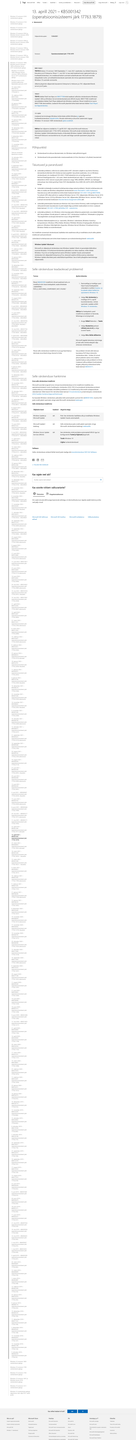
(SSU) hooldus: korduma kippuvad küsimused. (47, 394)
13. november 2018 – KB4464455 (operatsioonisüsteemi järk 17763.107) (19, 1338)
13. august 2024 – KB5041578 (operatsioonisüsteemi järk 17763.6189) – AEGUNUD (19, 300)
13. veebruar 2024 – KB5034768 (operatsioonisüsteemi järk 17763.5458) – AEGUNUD (19, 361)
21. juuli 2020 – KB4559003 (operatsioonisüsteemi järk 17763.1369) (19, 993)
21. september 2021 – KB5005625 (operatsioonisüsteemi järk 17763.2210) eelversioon (19, 737)
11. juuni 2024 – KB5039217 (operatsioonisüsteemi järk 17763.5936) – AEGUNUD (19, 315)
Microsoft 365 (31, 2)
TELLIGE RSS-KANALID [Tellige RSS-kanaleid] (41, 464)
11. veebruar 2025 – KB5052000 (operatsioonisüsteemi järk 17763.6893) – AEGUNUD (19, 251)
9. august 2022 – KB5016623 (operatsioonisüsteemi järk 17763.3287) (19, 547)
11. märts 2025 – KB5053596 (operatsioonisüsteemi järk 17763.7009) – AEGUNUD (19, 243)
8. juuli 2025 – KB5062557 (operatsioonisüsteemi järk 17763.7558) (19, 191)
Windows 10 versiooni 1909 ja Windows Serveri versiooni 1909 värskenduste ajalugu (19, 49)
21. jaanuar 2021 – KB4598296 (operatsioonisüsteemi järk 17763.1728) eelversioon (19, 894)
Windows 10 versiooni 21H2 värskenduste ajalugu (18, 23)
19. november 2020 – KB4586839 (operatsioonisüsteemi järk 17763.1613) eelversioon (19, 919)
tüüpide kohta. (54, 118)
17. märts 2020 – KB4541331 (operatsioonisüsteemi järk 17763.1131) (19, 1055)
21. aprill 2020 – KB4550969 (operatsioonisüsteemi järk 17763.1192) (19, 1030)
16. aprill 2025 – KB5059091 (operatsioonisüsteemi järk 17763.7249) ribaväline (19, 220)
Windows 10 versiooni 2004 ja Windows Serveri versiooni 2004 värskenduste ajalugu (19, 42)
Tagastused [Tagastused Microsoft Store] (31, 1427)
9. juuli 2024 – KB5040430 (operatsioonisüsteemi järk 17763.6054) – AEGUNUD (19, 307)
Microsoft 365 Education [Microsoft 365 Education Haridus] (54, 1430)
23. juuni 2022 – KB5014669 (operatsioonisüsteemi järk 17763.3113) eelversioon (19, 570)
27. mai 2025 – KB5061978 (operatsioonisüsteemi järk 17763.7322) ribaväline (19, 206)
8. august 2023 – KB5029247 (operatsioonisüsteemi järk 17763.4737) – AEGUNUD (19, 410)
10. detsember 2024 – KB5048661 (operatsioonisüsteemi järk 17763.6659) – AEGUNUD (19, 267)
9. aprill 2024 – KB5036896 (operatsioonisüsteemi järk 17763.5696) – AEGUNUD (19, 337)
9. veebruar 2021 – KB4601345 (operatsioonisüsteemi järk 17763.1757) (19, 886)
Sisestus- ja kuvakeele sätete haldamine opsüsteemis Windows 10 (91, 290)
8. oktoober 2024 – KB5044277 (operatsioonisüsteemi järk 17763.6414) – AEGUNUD (19, 284)
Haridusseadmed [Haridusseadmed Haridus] (52, 1424)
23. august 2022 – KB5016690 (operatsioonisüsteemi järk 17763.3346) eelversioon (19, 539)
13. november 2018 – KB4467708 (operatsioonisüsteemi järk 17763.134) (19, 1346)
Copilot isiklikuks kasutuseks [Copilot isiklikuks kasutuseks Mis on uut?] (13, 1424)
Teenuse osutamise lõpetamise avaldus (17, 153)
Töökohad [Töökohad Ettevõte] (112, 1421)
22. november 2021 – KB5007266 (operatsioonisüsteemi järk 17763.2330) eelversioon (19, 696)
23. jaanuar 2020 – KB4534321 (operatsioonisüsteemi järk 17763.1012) (19, 1088)
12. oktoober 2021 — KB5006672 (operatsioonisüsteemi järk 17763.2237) (19, 729)
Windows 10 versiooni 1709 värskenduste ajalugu (18, 1368)
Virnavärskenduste (75, 392)
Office (38, 2)
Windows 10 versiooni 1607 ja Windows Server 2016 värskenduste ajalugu (19, 1380)
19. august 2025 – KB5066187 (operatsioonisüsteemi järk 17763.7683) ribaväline (19, 176)
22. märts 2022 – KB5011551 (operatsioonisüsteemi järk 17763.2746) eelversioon (19, 623)
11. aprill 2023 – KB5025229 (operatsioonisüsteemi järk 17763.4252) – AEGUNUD (19, 441)
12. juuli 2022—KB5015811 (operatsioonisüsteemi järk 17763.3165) (20, 563)
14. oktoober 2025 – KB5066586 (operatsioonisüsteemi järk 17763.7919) (19, 160)
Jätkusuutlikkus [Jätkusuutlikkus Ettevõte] (113, 1433)
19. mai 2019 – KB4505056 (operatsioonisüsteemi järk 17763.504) (19, 1231)
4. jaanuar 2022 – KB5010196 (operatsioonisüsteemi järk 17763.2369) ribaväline (19, 680)
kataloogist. (79, 400)
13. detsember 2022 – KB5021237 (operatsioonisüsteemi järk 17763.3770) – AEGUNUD (19, 482)
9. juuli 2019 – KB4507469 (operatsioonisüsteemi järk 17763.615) (19, 1193)
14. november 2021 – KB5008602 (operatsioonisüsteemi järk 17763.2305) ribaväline (19, 704)
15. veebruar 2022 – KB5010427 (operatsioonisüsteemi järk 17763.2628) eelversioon (19, 639)
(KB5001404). (89, 398)
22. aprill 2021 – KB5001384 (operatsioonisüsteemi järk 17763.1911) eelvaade (19, 829)
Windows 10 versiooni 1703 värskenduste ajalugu (18, 1373)
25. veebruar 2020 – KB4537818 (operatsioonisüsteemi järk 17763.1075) (19, 1071)
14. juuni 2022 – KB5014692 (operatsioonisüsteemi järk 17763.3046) (19, 578)
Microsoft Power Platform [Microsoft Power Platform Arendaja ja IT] (95, 1438)
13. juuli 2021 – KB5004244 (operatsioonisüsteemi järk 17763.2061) (19, 786)
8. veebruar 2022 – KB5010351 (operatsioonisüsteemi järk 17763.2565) (19, 647)
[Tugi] (23, 2)
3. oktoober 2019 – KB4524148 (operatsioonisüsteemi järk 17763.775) (19, 1137)
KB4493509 (41, 282)
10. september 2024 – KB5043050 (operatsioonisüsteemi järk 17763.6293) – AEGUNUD (19, 292)
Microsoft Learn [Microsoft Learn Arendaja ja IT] (93, 1424)
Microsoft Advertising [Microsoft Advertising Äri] (73, 1436)
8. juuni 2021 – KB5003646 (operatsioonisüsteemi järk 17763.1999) (19, 808)
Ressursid (77, 2)
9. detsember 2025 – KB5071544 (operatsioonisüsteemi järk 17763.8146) (19, 138)
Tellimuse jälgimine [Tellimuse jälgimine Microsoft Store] (32, 1430)
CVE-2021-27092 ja (53, 208)
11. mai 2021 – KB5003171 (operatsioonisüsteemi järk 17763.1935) (19, 821)
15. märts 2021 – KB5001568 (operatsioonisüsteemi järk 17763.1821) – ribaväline (19, 862)
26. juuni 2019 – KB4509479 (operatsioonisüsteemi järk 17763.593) (19, 1201)
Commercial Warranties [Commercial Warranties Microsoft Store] (33, 1436)
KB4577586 (61, 97)
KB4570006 (96, 193)
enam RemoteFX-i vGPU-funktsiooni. (86, 190)
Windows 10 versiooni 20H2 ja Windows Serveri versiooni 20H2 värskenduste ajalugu (19, 35)
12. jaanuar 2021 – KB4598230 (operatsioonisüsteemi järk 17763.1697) (19, 903)
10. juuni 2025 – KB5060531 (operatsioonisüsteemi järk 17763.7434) (19, 199)
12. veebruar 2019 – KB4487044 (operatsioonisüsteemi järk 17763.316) (19, 1289)
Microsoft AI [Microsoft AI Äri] (71, 1421)
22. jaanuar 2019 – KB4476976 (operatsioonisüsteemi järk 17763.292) (19, 1297)
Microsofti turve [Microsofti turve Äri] (71, 1424)
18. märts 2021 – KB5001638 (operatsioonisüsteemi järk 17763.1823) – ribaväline (19, 853)
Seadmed (52, 2)
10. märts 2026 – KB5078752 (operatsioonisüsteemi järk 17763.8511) (19, 89)
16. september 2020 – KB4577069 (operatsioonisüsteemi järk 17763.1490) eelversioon (19, 960)
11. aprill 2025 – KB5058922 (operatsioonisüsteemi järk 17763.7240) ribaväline (19, 228)
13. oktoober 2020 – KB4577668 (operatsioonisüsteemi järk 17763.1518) (19, 952)
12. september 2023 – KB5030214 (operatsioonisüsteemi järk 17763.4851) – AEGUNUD (19, 402)
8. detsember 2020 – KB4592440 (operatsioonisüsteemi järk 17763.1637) (19, 911)
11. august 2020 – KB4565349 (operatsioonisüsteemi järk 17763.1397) (19, 985)
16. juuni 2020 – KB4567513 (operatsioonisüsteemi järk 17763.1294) (19, 1009)
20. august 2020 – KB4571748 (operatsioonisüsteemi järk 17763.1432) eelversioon (19, 976)
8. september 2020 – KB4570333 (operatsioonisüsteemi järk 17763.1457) (19, 968)
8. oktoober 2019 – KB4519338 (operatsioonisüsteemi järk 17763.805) (19, 1129)
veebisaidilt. (90, 238)
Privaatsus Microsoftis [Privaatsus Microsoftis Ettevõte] (115, 1427)
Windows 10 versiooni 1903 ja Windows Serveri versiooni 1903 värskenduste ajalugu (19, 57)
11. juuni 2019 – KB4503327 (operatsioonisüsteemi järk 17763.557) (19, 1217)
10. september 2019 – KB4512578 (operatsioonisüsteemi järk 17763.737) (19, 1161)
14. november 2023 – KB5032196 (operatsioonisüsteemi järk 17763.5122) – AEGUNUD (19, 385)
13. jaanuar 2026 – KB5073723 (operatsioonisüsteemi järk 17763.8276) (19, 122)
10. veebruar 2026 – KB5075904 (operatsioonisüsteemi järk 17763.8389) (19, 97)
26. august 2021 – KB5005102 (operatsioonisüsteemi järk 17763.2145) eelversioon (19, 754)
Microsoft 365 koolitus (58, 517)
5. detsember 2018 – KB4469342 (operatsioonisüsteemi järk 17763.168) (19, 1330)
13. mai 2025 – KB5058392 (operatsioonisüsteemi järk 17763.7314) (19, 213)
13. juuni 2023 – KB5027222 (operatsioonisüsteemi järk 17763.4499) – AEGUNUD (19, 426)
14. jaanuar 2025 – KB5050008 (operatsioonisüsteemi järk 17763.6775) (19, 259)
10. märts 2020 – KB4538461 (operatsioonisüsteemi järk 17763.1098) (19, 1063)
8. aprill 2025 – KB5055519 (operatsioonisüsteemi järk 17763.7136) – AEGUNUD (19, 236)
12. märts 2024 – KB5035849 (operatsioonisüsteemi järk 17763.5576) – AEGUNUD (19, 352)
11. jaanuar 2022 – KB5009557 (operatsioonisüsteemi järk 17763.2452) (19, 672)
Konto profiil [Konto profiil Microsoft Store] (31, 1421)
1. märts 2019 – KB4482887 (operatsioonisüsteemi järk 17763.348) (19, 1281)
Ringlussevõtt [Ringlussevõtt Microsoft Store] (31, 1433)
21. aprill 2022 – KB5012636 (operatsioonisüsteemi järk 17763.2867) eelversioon (19, 606)
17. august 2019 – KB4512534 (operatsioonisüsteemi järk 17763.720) (19, 1169)
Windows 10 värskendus (89, 306)
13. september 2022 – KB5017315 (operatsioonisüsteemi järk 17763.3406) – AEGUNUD (19, 531)
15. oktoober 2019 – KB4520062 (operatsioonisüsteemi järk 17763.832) (19, 1120)
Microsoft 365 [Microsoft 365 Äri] (71, 1433)
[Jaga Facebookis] (33, 459)
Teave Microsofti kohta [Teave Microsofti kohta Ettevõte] (115, 1424)
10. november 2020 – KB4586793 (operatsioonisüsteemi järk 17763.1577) (19, 935)
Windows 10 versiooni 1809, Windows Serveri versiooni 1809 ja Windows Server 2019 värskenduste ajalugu (18, 65)
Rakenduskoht (38, 22)
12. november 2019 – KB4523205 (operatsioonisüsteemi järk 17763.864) (19, 1112)
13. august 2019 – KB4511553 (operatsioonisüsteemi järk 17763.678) (19, 1178)
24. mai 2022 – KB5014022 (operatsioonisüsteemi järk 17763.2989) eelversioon (19, 586)
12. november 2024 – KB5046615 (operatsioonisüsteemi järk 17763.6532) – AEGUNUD (19, 276)
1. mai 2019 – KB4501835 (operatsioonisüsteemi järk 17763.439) (19, 1250)
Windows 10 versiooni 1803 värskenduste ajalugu (18, 1362)
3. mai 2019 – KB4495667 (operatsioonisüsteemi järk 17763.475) (19, 1244)
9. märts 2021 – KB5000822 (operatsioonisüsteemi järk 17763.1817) (19, 870)
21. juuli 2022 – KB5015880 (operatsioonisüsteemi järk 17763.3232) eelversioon (19, 556)
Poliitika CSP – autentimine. (69, 208)
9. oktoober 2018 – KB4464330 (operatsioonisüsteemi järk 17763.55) (19, 1354)
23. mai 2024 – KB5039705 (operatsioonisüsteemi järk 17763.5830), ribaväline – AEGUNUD (19, 323)
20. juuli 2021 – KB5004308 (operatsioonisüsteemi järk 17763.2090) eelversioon (19, 778)
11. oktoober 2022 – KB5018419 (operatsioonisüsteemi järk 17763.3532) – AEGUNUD (19, 515)
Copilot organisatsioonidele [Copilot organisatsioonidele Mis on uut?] (13, 1421)
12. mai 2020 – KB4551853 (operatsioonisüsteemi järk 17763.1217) (19, 1023)
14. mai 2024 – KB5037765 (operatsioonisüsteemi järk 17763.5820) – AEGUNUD (19, 330)
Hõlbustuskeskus (93, 517)
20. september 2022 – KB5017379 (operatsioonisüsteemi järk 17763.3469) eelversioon (19, 523)
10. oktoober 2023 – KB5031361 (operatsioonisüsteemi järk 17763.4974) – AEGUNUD (19, 394)
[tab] (39, 494)
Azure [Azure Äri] (69, 1427)
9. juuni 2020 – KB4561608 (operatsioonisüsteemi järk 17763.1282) (19, 1016)
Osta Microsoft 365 (89, 2)
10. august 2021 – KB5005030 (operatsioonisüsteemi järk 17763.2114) (19, 762)
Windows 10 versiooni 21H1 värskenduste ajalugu (18, 28)
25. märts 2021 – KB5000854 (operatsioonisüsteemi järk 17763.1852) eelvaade (19, 845)
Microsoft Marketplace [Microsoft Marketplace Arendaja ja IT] (95, 1435)
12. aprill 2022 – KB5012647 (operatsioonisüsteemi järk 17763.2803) (19, 614)
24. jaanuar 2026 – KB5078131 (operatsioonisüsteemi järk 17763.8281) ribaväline (19, 106)
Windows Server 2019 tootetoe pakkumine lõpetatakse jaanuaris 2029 (19, 82)
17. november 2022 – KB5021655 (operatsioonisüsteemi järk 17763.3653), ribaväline (19, 490)
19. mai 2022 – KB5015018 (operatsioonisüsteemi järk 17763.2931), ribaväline (19, 592)
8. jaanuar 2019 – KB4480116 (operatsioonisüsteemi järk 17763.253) (19, 1305)
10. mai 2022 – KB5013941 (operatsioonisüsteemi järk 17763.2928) (19, 599)
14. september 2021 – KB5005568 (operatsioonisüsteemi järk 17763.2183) (19, 746)
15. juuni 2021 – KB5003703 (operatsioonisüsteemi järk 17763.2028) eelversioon (19, 801)
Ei (82, 1411)
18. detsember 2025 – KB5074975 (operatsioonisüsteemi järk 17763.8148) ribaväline (19, 130)
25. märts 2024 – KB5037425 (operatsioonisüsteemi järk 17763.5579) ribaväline (19, 344)
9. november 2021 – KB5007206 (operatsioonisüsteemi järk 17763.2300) (19, 713)
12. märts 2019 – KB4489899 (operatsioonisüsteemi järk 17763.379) (19, 1272)
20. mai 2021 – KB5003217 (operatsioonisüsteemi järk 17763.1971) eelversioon (19, 815)
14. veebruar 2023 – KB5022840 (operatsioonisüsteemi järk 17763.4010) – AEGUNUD (19, 457)
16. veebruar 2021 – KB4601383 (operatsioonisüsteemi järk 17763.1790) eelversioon (19, 878)
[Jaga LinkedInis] (37, 459)
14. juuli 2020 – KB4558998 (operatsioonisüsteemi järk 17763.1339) (19, 1001)
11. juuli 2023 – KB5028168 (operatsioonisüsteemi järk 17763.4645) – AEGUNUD (19, 418)
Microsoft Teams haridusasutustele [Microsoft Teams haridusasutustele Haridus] (57, 1427)
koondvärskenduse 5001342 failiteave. (84, 452)
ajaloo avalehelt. (68, 121)
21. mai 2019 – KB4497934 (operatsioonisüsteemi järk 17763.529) (19, 1224)
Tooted (45, 2)
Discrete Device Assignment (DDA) (70, 199)
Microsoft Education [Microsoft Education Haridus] (53, 1421)
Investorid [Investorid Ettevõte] (112, 1430)
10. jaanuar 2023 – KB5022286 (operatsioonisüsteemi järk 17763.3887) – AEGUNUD (19, 465)
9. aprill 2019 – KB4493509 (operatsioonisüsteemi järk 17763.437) (19, 1257)
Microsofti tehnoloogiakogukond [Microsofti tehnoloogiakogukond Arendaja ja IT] (97, 1432)
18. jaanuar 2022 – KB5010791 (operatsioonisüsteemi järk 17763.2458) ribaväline (19, 664)
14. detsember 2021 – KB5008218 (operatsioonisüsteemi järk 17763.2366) (19, 688)
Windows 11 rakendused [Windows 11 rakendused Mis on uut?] (12, 1430)
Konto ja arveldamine (65, 2)
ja (78, 116)
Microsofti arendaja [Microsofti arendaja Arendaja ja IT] (94, 1421)
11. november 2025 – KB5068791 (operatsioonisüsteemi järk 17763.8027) (19, 147)
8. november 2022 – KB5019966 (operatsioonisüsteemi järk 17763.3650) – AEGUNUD (19, 498)
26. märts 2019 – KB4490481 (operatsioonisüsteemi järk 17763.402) (19, 1264)
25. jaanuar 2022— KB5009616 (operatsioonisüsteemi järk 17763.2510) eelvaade (19, 655)
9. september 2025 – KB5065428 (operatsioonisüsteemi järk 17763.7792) (19, 168)
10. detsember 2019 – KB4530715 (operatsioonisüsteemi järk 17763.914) (19, 1104)
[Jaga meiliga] (41, 459)
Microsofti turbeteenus (76, 517)
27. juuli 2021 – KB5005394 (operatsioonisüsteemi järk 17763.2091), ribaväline (19, 770)
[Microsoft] (13, 2)
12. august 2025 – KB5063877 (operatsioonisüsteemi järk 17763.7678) (19, 184)
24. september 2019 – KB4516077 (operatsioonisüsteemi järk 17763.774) (19, 1145)
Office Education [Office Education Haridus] (52, 1433)
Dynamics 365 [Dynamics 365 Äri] (71, 1430)
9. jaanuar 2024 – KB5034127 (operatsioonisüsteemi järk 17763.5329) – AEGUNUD (19, 369)
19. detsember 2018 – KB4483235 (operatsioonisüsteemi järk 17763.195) (19, 1313)
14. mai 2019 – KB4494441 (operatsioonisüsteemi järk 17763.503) (19, 1237)
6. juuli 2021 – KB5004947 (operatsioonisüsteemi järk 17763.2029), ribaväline (19, 794)
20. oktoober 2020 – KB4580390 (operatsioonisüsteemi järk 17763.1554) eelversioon (19, 944)
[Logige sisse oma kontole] (123, 2)
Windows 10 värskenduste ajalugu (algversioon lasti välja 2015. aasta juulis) (20, 1393)
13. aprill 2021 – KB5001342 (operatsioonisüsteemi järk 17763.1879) (19, 837)
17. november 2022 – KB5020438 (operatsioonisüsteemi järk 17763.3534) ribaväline (19, 506)
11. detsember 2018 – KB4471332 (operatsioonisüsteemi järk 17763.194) (19, 1321)
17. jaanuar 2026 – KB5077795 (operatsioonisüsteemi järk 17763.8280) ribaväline (19, 114)
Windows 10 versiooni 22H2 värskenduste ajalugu (18, 17)
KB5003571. (89, 367)
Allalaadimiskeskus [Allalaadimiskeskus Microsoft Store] (32, 1424)
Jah (72, 1411)
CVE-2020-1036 (85, 193)
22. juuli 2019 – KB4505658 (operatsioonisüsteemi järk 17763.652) (19, 1186)
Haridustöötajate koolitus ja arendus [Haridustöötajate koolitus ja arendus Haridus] (57, 1436)
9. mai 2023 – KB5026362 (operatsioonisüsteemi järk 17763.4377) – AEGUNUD (19, 434)
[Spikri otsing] (113, 2)
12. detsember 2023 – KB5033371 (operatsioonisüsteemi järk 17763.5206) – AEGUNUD (19, 377)
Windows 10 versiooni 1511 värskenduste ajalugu (18, 1386)
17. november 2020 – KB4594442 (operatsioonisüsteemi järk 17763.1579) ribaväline (19, 927)
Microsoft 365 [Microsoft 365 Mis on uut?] (10, 1427)
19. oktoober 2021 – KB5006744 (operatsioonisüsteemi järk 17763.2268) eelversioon (19, 721)
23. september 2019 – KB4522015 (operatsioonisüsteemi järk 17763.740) (19, 1153)
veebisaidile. (87, 426)
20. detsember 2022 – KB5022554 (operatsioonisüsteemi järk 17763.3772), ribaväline (19, 474)
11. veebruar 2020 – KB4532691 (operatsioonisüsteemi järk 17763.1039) (19, 1079)
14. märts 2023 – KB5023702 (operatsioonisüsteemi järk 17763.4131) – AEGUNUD (19, 449)
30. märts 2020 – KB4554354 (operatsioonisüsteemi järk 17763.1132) (19, 1047)
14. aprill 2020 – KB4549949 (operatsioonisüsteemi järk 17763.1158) (19, 1038)
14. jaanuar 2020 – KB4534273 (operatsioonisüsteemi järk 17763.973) (19, 1096)
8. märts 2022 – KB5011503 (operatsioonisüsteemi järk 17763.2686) (19, 631)
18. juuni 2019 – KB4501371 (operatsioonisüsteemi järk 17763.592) (19, 1209)
